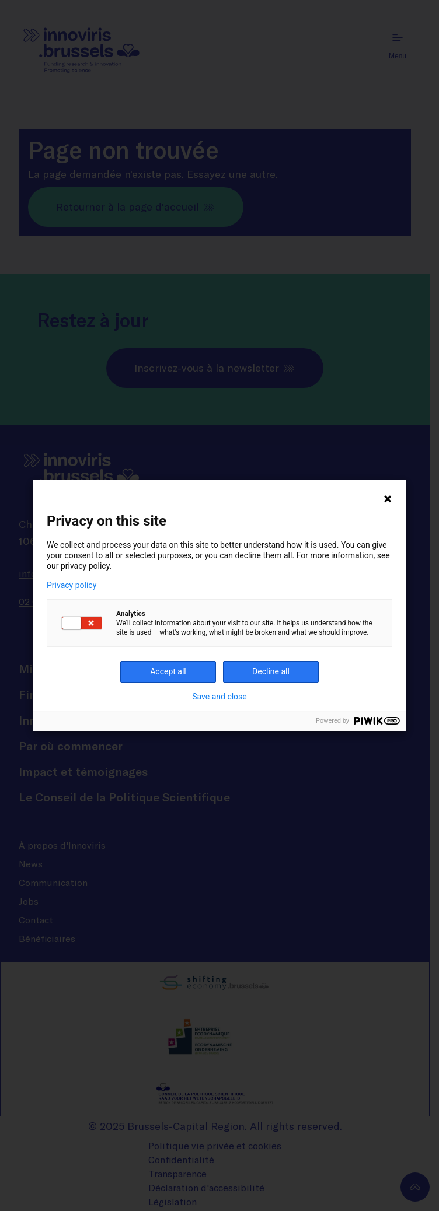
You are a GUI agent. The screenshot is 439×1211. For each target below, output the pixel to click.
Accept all (168, 671)
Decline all (271, 671)
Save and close (219, 696)
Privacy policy (71, 585)
